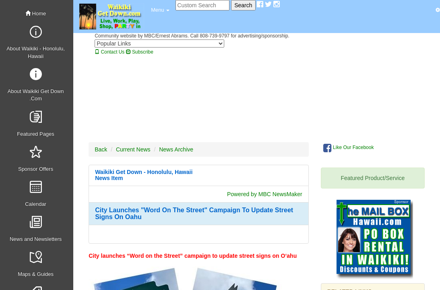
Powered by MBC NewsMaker (264, 194)
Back (101, 149)
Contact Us (109, 52)
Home (35, 13)
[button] (160, 10)
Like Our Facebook (348, 148)
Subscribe (139, 52)
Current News (133, 149)
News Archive (176, 149)
